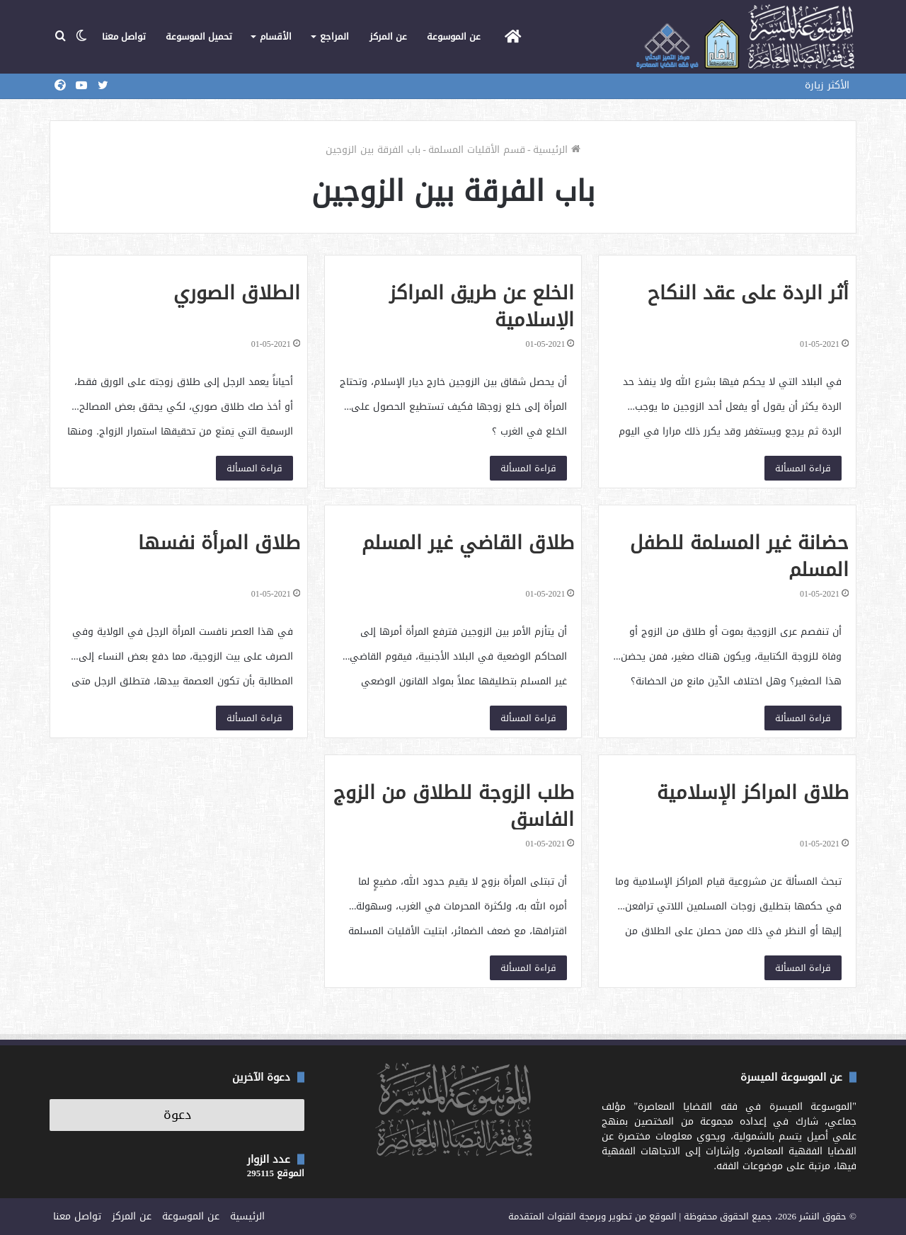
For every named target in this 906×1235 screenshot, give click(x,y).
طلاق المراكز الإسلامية (753, 792)
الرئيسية (556, 149)
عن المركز (388, 36)
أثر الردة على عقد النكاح (748, 293)
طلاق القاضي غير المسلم (468, 542)
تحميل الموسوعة (199, 36)
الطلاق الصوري (236, 293)
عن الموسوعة (454, 36)
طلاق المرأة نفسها (219, 542)
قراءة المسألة (803, 468)
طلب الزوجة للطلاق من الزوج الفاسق (453, 806)
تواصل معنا (124, 36)
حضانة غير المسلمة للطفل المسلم (739, 556)
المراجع (334, 36)
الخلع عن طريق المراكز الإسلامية (481, 306)
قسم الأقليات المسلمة (476, 149)
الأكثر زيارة (827, 85)
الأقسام (276, 36)
